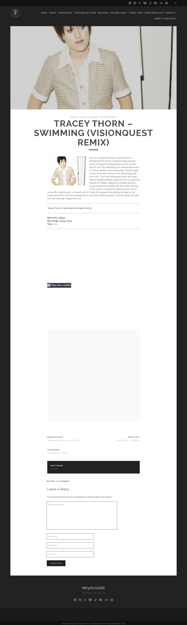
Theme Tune (136, 11)
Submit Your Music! (166, 14)
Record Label (119, 11)
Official (61, 216)
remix (65, 451)
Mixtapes (104, 11)
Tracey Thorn (65, 219)
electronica (109, 115)
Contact (170, 11)
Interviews (67, 11)
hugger (93, 115)
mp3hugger (93, 586)
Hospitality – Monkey (128, 439)
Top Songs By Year (86, 11)
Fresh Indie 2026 (154, 11)
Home (45, 11)
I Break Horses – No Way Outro (64, 439)
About (54, 11)
